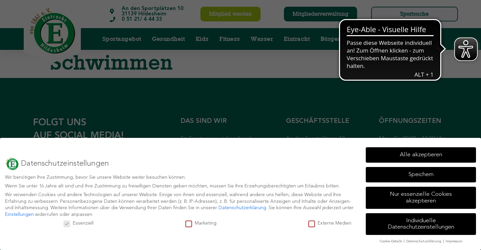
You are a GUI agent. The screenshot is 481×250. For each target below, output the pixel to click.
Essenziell (78, 223)
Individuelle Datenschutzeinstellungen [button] (421, 224)
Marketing (200, 223)
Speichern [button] (421, 174)
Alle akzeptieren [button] (421, 155)
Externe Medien (329, 223)
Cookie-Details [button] (391, 241)
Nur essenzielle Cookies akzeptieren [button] (421, 197)
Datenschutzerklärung (242, 207)
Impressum (454, 241)
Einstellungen (19, 214)
